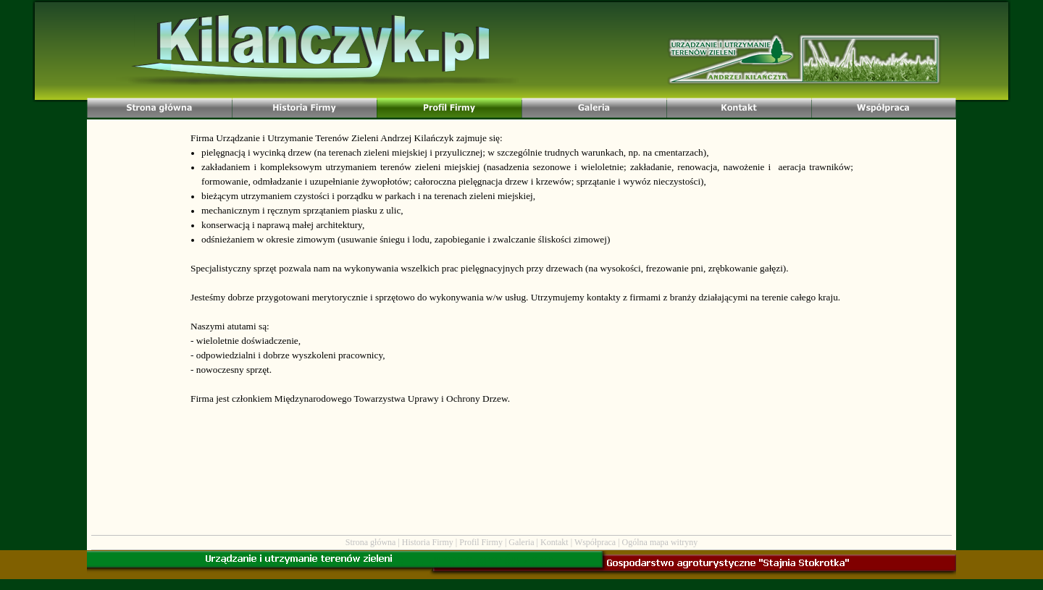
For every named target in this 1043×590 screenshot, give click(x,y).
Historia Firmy (427, 542)
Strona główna (370, 542)
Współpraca (595, 542)
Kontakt (554, 542)
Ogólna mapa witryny (660, 542)
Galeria (521, 542)
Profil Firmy (481, 542)
